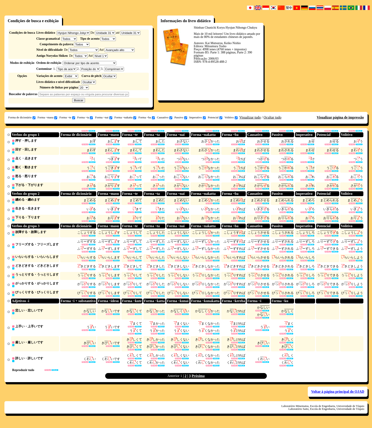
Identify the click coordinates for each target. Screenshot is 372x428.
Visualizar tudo (250, 117)
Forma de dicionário (21, 117)
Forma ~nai (103, 117)
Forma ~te (67, 117)
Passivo (180, 117)
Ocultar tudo (272, 117)
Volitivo (231, 117)
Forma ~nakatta (125, 117)
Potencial (215, 117)
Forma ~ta (85, 117)
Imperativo (197, 117)
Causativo (164, 117)
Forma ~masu (47, 117)
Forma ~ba (146, 117)
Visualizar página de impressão (340, 117)
